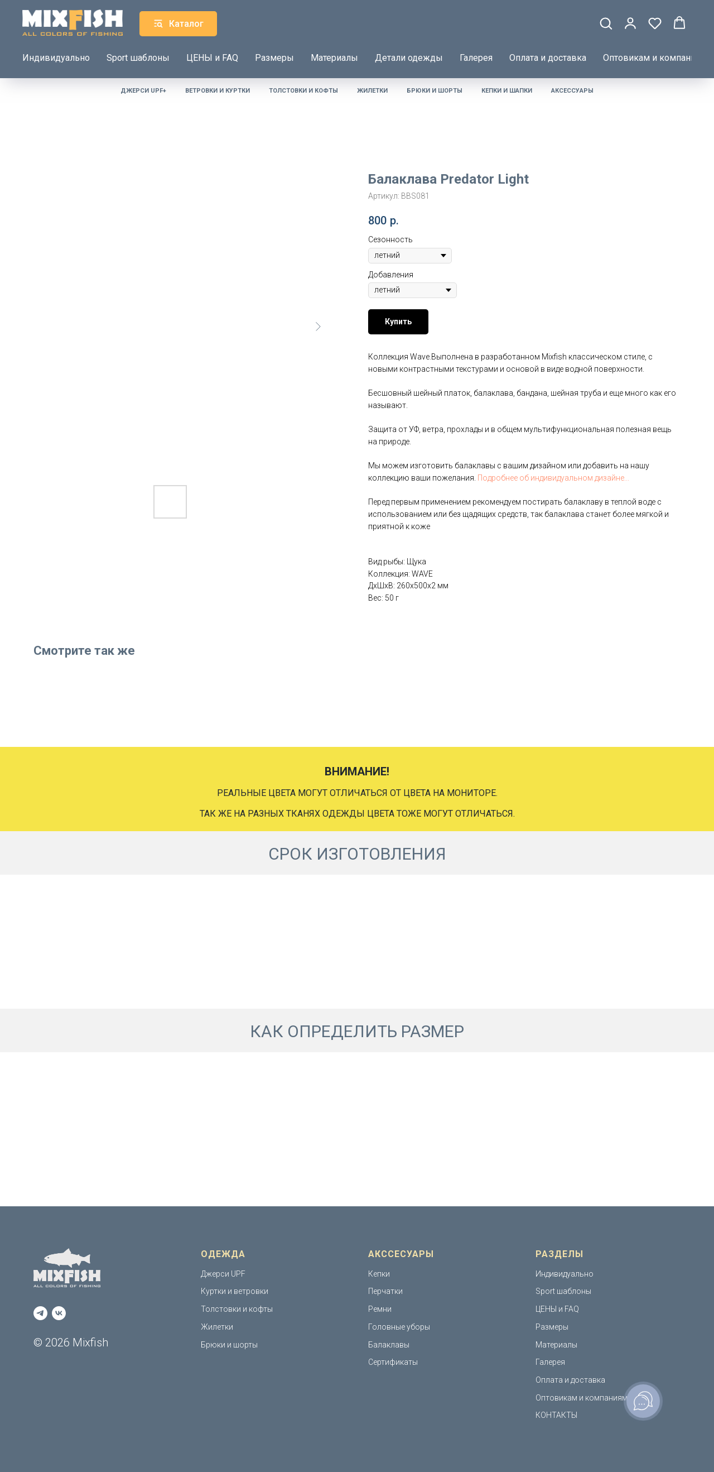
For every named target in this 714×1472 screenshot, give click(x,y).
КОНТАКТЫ (556, 1415)
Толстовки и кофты (303, 90)
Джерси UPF (223, 1273)
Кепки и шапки (506, 90)
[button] (605, 22)
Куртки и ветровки (234, 1291)
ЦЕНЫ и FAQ (212, 56)
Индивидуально (56, 56)
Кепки (379, 1273)
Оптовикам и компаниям (655, 56)
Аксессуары (572, 90)
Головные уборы (399, 1326)
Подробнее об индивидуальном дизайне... (553, 477)
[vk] (59, 1313)
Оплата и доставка (547, 56)
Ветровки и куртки (217, 90)
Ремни (380, 1309)
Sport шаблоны (138, 56)
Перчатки (385, 1291)
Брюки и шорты (434, 90)
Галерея (476, 56)
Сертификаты (393, 1362)
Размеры (274, 56)
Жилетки (372, 90)
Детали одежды (409, 56)
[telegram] (40, 1313)
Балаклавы (388, 1344)
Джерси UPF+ (143, 90)
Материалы (334, 56)
